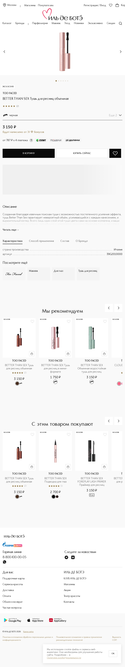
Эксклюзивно (95, 23)
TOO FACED (10, 93)
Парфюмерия (40, 23)
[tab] (12, 242)
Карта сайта (28, 632)
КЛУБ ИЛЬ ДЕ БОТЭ (75, 578)
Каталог (7, 23)
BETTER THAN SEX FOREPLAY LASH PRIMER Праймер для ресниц (91, 481)
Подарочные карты (14, 578)
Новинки (79, 23)
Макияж (56, 23)
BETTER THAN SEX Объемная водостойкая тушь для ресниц (91, 368)
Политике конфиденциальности (64, 657)
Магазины (29, 5)
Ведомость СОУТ (116, 638)
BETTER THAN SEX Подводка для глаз (55, 480)
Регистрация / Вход (95, 5)
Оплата (7, 596)
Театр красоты (72, 596)
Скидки (111, 23)
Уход (67, 23)
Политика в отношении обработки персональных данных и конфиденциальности (28, 638)
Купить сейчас (82, 153)
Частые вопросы (12, 608)
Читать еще (11, 230)
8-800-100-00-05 (14, 557)
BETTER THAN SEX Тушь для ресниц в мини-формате (55, 368)
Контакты (69, 602)
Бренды (19, 23)
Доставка (8, 590)
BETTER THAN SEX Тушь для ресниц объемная (19, 367)
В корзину (29, 153)
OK (112, 654)
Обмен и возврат (13, 602)
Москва (9, 5)
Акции (67, 590)
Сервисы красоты (13, 584)
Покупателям (46, 5)
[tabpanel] (62, 252)
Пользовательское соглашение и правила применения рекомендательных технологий (79, 638)
